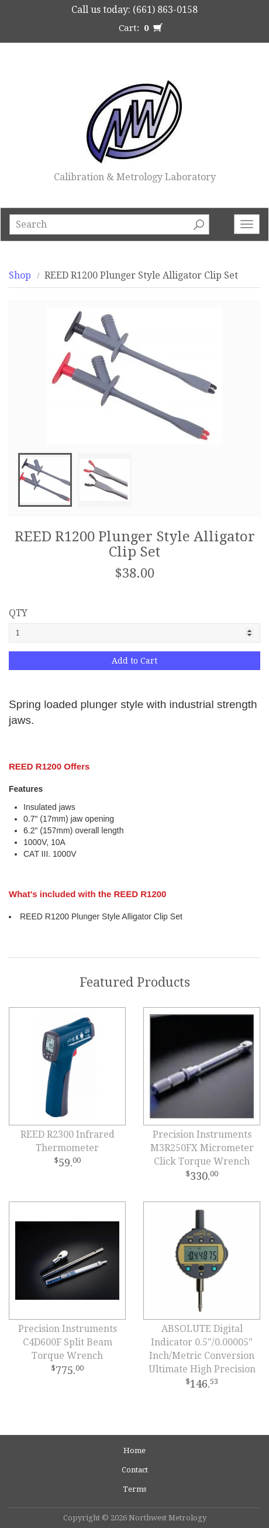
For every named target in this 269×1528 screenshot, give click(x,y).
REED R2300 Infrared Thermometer (67, 1141)
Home (134, 1450)
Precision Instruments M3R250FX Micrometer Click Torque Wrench (202, 1148)
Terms (134, 1489)
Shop (20, 275)
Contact (135, 1469)
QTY (18, 613)
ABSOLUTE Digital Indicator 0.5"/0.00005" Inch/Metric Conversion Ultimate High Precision (202, 1349)
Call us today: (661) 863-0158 (134, 9)
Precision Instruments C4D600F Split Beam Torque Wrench (67, 1342)
